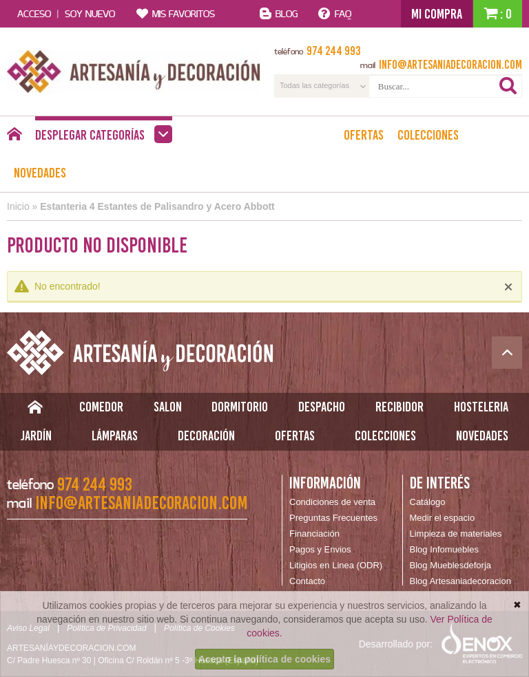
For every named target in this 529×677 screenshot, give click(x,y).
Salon (168, 406)
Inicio (18, 206)
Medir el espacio (442, 517)
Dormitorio (239, 406)
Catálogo (428, 501)
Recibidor (399, 406)
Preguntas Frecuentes (333, 517)
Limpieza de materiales (456, 533)
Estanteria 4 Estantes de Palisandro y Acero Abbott (157, 206)
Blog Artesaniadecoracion (460, 581)
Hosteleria (481, 406)
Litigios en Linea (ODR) (335, 565)
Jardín (36, 435)
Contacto (307, 581)
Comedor (101, 406)
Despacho (321, 406)
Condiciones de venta (332, 501)
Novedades (40, 172)
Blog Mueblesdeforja (451, 565)
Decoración (206, 435)
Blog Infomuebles (444, 549)
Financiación (314, 533)
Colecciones (428, 135)
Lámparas (115, 435)
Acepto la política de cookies (264, 659)
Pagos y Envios (320, 549)
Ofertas (364, 135)
